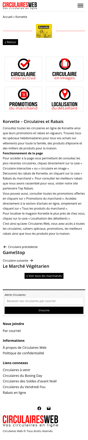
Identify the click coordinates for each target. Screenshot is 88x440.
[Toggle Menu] (80, 5)
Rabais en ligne (14, 392)
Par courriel (12, 330)
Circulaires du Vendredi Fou (24, 387)
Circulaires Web (39, 224)
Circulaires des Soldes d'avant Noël (30, 381)
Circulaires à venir (16, 370)
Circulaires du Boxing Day (22, 375)
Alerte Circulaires (15, 295)
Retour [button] (10, 42)
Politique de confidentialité (23, 353)
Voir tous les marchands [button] (44, 276)
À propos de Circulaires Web (24, 347)
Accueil (7, 17)
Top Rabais (25, 188)
